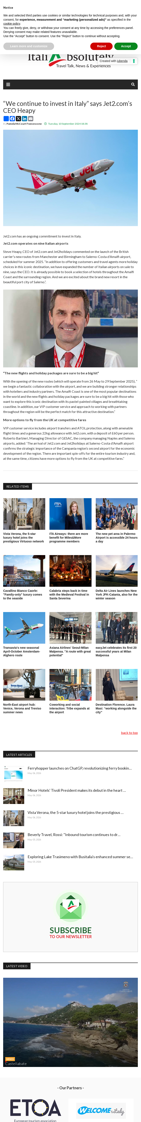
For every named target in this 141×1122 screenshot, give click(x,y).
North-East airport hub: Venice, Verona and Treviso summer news (22, 708)
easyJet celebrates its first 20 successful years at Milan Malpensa (116, 651)
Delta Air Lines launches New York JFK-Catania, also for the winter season (117, 594)
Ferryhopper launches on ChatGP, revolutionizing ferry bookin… (80, 768)
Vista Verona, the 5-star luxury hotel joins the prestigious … (76, 812)
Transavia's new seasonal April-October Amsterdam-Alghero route (21, 651)
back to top (129, 733)
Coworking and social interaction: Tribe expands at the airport (69, 708)
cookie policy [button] (11, 23)
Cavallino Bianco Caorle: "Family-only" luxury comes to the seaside (22, 594)
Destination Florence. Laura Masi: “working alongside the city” (116, 708)
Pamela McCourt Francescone (24, 123)
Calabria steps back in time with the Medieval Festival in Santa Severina (69, 594)
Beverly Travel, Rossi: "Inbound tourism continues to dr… (74, 834)
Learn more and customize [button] (28, 46)
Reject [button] (101, 46)
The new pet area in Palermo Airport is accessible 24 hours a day (117, 537)
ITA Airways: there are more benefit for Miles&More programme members (68, 537)
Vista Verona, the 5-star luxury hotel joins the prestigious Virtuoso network (23, 537)
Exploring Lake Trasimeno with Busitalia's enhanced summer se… (81, 856)
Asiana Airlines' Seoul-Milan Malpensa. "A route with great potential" (70, 651)
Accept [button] (126, 46)
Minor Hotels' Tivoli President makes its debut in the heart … (77, 790)
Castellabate (16, 1063)
